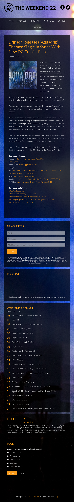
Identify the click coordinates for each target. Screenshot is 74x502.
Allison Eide (21, 360)
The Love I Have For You (21, 355)
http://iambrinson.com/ (17, 191)
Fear (14, 320)
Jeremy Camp (29, 395)
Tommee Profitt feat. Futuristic (37, 373)
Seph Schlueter (15, 467)
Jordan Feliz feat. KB (27, 351)
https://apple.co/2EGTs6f (28, 165)
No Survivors (17, 395)
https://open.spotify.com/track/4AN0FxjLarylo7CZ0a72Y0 (37, 179)
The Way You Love (19, 409)
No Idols (15, 315)
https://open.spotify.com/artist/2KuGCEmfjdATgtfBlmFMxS (31, 199)
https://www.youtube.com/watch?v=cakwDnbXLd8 (35, 182)
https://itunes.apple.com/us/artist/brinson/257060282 (29, 197)
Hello (14, 377)
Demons (15, 329)
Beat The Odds (18, 391)
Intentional (16, 400)
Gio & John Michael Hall (33, 324)
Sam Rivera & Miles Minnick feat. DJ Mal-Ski (34, 392)
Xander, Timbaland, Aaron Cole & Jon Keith (34, 409)
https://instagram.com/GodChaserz (22, 194)
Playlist (15, 346)
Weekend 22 (34, 497)
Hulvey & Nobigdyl (27, 382)
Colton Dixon (37, 355)
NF (18, 320)
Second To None (18, 386)
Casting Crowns (16, 452)
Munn (25, 337)
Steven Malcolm (41, 369)
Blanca (24, 400)
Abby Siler (31, 333)
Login (57, 497)
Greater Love (17, 364)
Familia (15, 351)
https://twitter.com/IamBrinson (21, 202)
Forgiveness (16, 337)
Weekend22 (30, 7)
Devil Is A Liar (17, 324)
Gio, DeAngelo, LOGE (32, 364)
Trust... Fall (16, 342)
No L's (14, 404)
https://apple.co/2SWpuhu (24, 176)
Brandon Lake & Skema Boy (31, 315)
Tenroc (21, 346)
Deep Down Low (18, 333)
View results (23, 473)
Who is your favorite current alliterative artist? (24, 449)
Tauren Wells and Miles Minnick (38, 386)
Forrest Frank (23, 404)
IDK (13, 360)
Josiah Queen (25, 329)
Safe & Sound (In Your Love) (22, 369)
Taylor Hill (21, 377)
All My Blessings (18, 373)
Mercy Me (14, 463)
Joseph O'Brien (27, 342)
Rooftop (15, 382)
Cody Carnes (15, 456)
